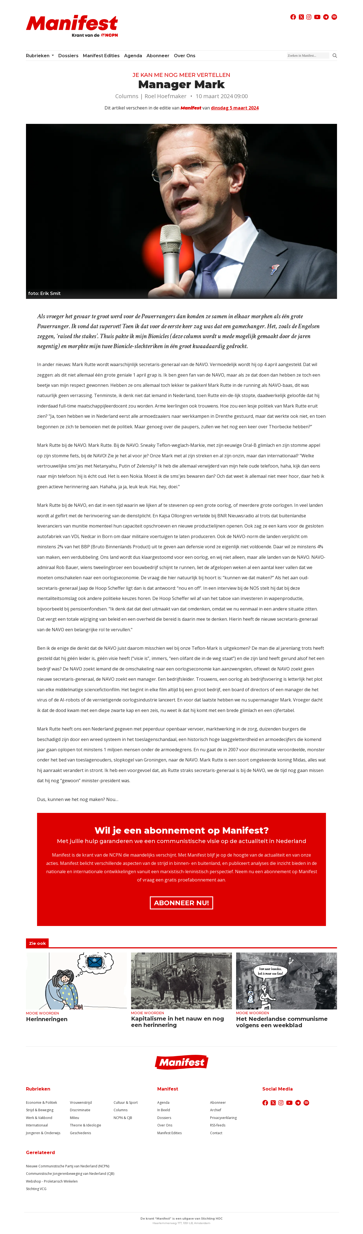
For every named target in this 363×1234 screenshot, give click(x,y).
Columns (120, 1110)
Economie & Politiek (41, 1102)
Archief (215, 1110)
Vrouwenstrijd (81, 1102)
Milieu (74, 1117)
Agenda (133, 55)
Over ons (184, 55)
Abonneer (158, 55)
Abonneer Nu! (181, 903)
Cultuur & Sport (126, 1102)
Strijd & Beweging (39, 1110)
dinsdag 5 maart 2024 (234, 108)
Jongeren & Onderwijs (43, 1133)
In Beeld (163, 1110)
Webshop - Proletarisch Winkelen (52, 1181)
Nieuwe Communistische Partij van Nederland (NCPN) (67, 1166)
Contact (216, 1133)
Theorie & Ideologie (85, 1125)
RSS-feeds (217, 1125)
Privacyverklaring (223, 1117)
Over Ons (164, 1125)
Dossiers (68, 55)
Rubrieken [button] (38, 55)
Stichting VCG (36, 1188)
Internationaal (37, 1125)
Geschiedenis (80, 1133)
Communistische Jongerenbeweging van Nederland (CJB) (70, 1173)
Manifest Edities (101, 55)
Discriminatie (80, 1110)
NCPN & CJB (123, 1117)
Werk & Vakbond (39, 1117)
